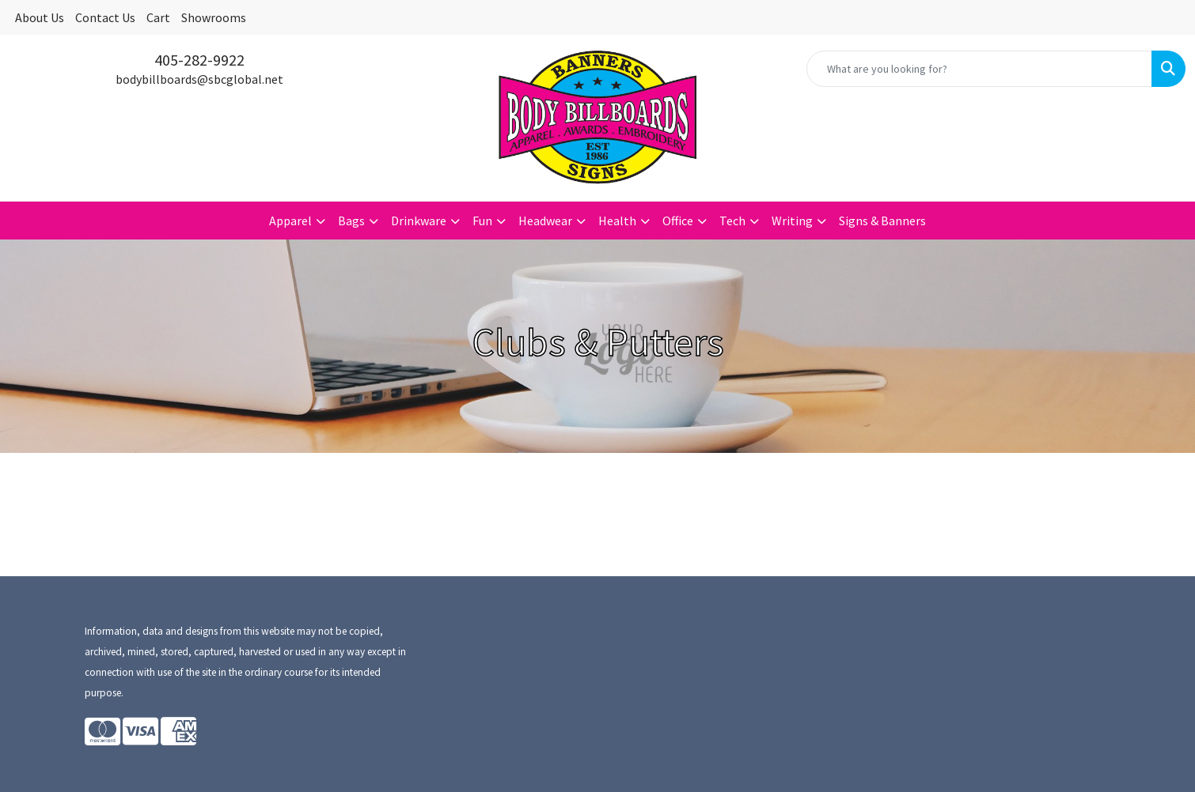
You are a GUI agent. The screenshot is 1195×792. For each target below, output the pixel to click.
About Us (39, 17)
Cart (158, 17)
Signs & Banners (882, 220)
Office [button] (677, 220)
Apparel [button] (290, 220)
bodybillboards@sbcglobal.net (199, 79)
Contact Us (105, 17)
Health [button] (617, 220)
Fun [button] (482, 220)
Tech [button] (732, 220)
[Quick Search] (979, 69)
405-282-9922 (199, 60)
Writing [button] (792, 220)
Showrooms (213, 17)
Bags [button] (351, 220)
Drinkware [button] (418, 220)
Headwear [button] (545, 220)
